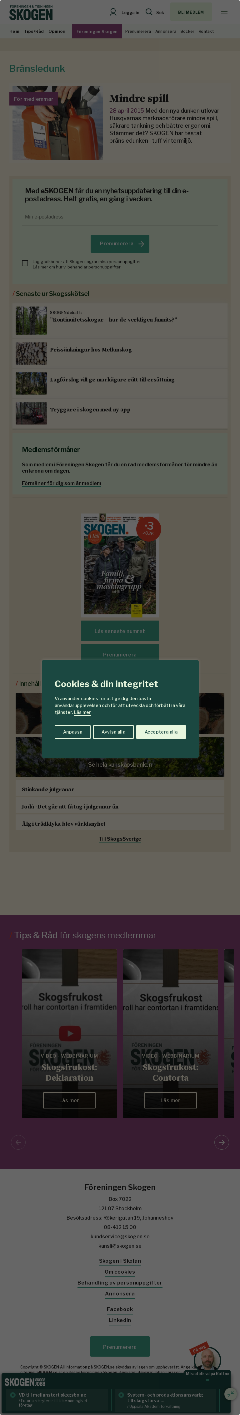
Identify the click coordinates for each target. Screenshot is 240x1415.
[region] (120, 707)
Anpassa (72, 732)
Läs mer (82, 712)
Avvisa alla (113, 732)
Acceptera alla (161, 732)
